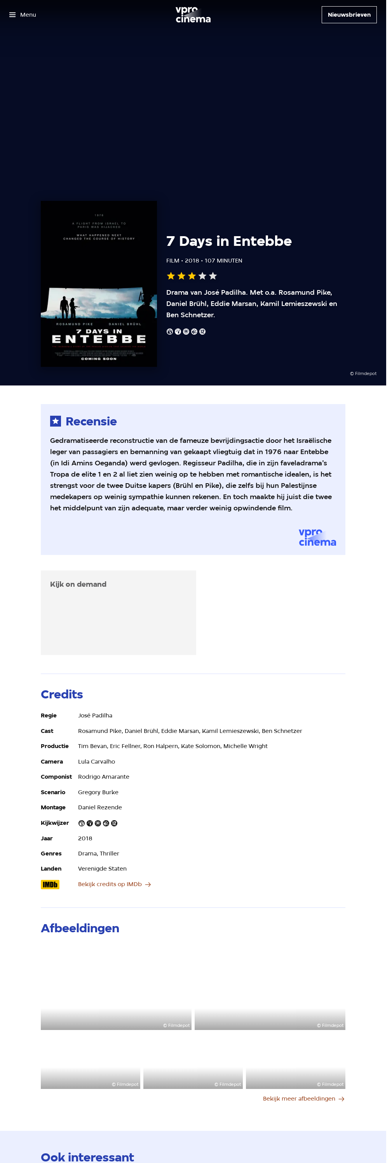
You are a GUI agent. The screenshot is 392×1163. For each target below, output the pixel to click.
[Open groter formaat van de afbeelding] (116, 987)
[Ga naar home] (193, 14)
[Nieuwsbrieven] (349, 14)
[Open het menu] (23, 14)
